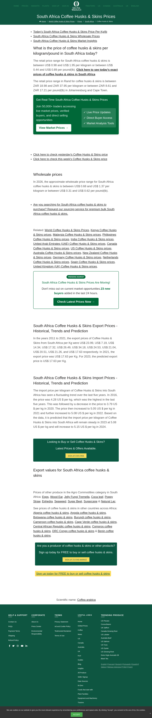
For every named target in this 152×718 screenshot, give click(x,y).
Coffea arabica (86, 599)
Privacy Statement (61, 622)
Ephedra (47, 501)
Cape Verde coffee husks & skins (96, 521)
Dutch (130, 667)
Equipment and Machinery (87, 698)
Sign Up (55, 6)
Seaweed (60, 501)
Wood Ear (56, 496)
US (99, 6)
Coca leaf (97, 496)
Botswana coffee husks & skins (52, 517)
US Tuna (104, 645)
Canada (106, 6)
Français (111, 664)
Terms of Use (59, 636)
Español (135, 664)
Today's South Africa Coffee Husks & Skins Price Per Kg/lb (70, 31)
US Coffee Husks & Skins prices (91, 248)
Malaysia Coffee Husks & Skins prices (77, 234)
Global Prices (83, 626)
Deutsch (118, 664)
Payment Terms (14, 631)
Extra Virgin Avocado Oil (110, 655)
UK (127, 6)
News (80, 634)
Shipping (11, 636)
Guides (80, 660)
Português (127, 664)
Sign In (65, 6)
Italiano (103, 667)
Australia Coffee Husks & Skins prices (57, 252)
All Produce (82, 673)
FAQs (10, 626)
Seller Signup (83, 677)
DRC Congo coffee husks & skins (73, 531)
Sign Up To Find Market (76, 560)
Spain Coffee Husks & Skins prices (93, 262)
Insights (35, 6)
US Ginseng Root (107, 652)
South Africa (89, 21)
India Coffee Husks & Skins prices (92, 239)
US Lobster (105, 635)
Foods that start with (85, 690)
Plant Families (83, 694)
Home (16, 6)
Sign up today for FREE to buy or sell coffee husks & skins (73, 573)
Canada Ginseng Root (109, 631)
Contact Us (12, 622)
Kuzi (79, 656)
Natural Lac (108, 501)
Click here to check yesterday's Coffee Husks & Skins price (70, 154)
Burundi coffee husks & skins (92, 517)
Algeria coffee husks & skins (51, 512)
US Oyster (105, 648)
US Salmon (105, 641)
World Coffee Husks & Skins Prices (62, 21)
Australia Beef (106, 638)
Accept (76, 715)
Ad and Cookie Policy (62, 626)
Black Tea (104, 659)
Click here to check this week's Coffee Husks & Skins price (70, 159)
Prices (25, 6)
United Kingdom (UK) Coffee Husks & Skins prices (65, 266)
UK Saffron (105, 628)
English (135, 6)
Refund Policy (13, 640)
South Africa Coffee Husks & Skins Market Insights (65, 40)
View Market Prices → (53, 127)
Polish (124, 667)
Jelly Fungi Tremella (77, 496)
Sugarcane (90, 501)
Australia (118, 6)
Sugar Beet (75, 501)
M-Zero (80, 685)
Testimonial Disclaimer (63, 631)
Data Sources (83, 681)
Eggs (45, 496)
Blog (79, 664)
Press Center (36, 626)
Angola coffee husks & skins (88, 512)
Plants (45, 6)
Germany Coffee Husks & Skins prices (77, 257)
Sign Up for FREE (76, 456)
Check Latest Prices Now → (76, 301)
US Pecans (105, 621)
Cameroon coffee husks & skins (53, 521)
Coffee (80, 630)
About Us (34, 622)
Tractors (90, 6)
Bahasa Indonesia (114, 667)
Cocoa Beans (106, 624)
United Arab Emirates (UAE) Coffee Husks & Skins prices (69, 243)
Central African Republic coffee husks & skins (61, 526)
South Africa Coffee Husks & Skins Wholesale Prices (66, 36)
